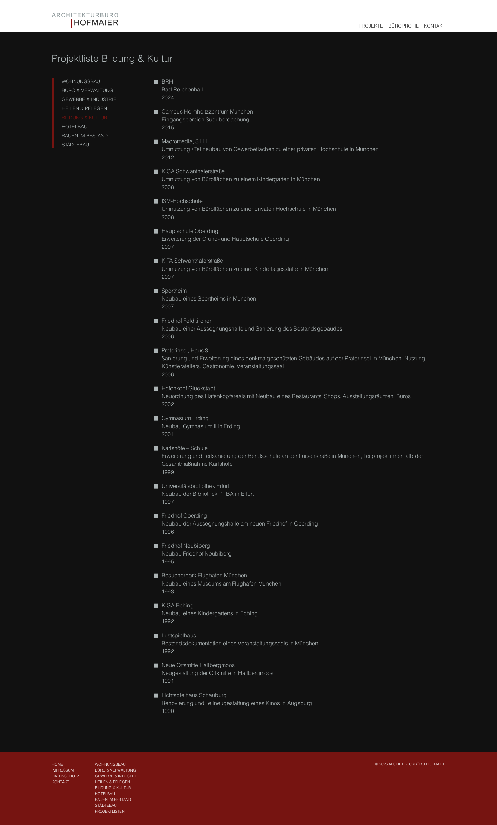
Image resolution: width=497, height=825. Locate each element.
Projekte (371, 26)
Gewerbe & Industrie (87, 99)
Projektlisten (110, 811)
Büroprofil (403, 26)
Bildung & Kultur (83, 118)
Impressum (63, 770)
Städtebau (74, 144)
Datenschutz (65, 776)
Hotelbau (73, 127)
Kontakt (434, 26)
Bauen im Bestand (83, 135)
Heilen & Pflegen (83, 108)
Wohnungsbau (79, 81)
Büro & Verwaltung (86, 90)
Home (57, 764)
